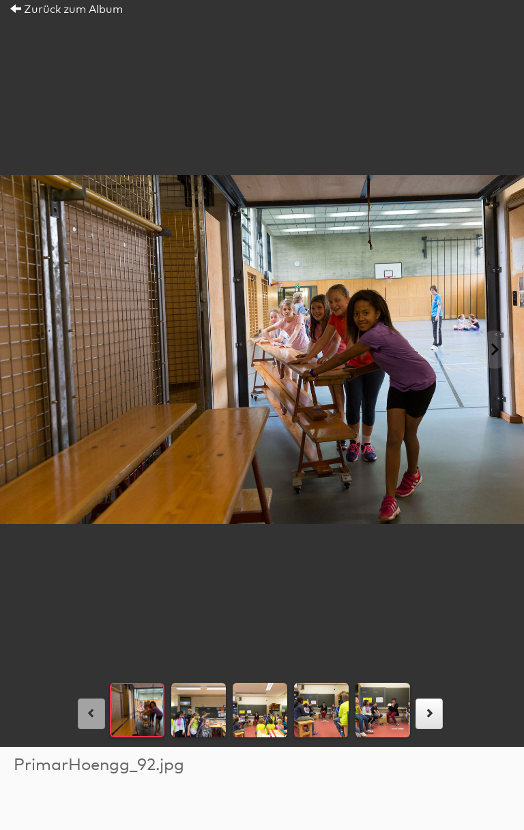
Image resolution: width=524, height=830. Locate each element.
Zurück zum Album (66, 9)
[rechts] (429, 713)
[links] (91, 713)
